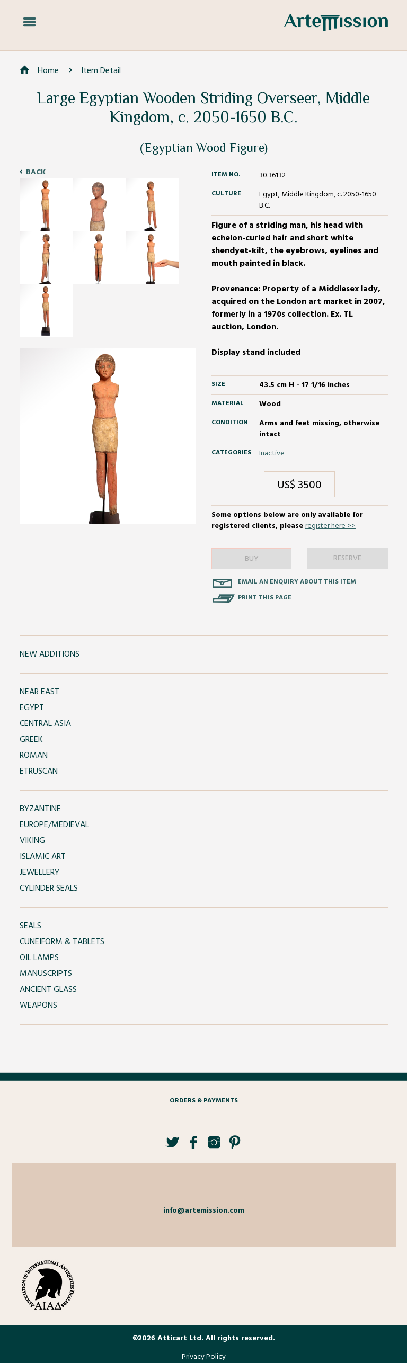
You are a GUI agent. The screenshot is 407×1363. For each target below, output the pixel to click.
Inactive (272, 453)
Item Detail (101, 71)
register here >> (330, 526)
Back (36, 172)
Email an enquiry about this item (297, 582)
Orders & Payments (204, 1101)
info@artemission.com (203, 1211)
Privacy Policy (204, 1357)
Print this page (264, 598)
